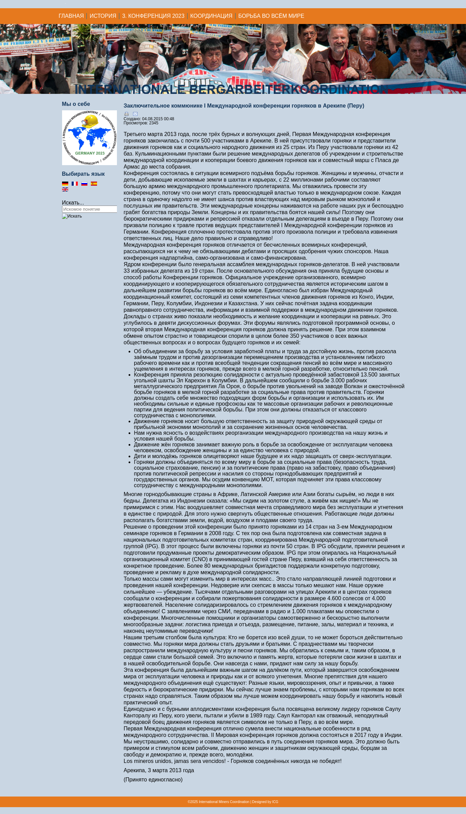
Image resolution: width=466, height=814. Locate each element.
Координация (211, 16)
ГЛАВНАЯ (71, 16)
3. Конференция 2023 (153, 16)
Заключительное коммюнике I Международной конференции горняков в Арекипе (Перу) (244, 106)
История (102, 16)
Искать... (73, 203)
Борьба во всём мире (271, 16)
